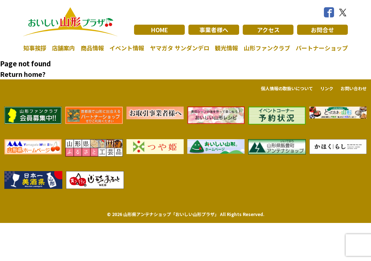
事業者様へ (213, 29)
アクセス (268, 29)
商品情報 (92, 48)
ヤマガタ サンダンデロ (179, 48)
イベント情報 (126, 48)
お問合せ (322, 29)
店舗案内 (63, 48)
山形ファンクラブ (267, 48)
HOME (159, 29)
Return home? (23, 74)
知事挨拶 (34, 48)
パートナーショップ (322, 48)
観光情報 (226, 48)
